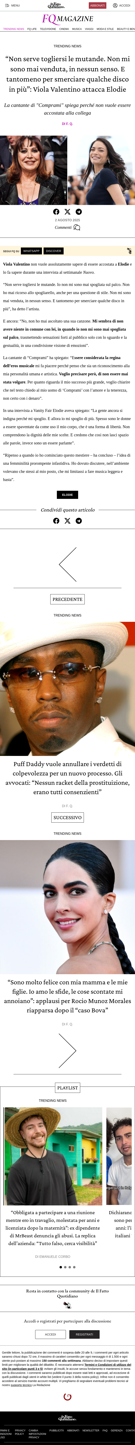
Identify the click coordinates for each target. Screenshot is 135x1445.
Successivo (68, 817)
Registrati (84, 1334)
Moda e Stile (105, 29)
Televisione (48, 29)
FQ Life (32, 29)
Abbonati (97, 5)
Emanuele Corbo (54, 1256)
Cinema (64, 29)
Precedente (67, 599)
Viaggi (89, 29)
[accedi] (121, 5)
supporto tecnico (21, 1385)
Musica (77, 29)
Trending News (13, 29)
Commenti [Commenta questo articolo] (67, 227)
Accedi (50, 1334)
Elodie (67, 494)
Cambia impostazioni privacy (37, 1434)
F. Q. (69, 124)
